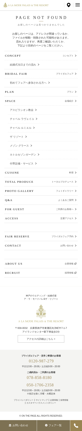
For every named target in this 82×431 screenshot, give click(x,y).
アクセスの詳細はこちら (40, 339)
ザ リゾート (17, 136)
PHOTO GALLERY (39, 191)
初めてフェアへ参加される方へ (28, 82)
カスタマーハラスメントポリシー (41, 403)
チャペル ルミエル (20, 127)
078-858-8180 (41, 377)
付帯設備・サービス (21, 163)
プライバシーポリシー (23, 400)
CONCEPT (39, 55)
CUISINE (39, 172)
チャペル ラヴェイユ (22, 118)
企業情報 (54, 400)
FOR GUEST (39, 209)
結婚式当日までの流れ (23, 64)
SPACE (39, 101)
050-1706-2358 (40, 385)
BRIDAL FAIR (39, 73)
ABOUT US (39, 263)
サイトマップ (42, 400)
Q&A (39, 200)
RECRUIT (39, 272)
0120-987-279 (41, 361)
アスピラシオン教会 (21, 110)
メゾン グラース (19, 145)
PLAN (39, 91)
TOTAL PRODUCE (39, 181)
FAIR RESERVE (39, 236)
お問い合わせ (18, 425)
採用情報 (64, 400)
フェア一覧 (53, 425)
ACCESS (39, 218)
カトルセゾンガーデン (23, 154)
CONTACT (39, 245)
